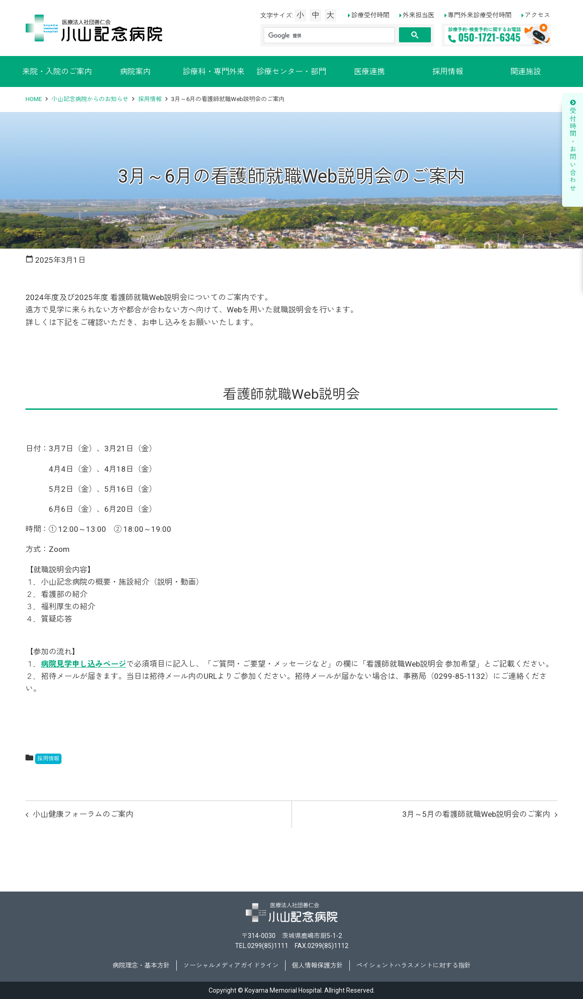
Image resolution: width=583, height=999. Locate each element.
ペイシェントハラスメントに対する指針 (413, 965)
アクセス (537, 15)
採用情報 (447, 71)
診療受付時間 (370, 15)
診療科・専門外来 (214, 71)
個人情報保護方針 (317, 965)
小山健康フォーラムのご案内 (83, 814)
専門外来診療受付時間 (479, 15)
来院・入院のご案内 (57, 71)
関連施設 (525, 71)
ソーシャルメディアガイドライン (231, 965)
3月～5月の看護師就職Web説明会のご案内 (476, 814)
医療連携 (369, 71)
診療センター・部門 (291, 71)
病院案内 (135, 71)
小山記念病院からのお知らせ (89, 99)
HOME (34, 99)
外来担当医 (419, 15)
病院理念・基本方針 (141, 965)
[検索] (329, 35)
